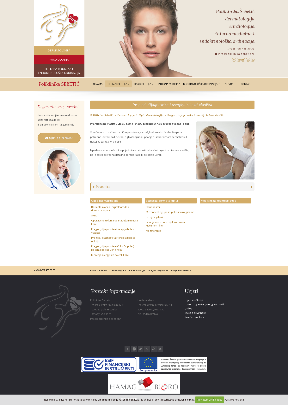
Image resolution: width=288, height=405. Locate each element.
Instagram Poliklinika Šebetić (134, 349)
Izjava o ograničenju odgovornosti (204, 304)
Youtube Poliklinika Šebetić (154, 349)
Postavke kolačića (234, 399)
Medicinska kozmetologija (218, 200)
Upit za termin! (59, 138)
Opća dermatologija (151, 115)
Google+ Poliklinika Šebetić (147, 349)
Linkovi (189, 308)
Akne (94, 215)
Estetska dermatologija (162, 200)
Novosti (230, 84)
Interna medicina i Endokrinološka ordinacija (189, 84)
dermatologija (59, 50)
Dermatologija (118, 84)
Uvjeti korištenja (194, 300)
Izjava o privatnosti (195, 312)
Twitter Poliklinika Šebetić (141, 349)
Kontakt (246, 84)
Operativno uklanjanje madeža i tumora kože (114, 222)
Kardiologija (143, 84)
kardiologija (59, 59)
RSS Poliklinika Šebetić (160, 349)
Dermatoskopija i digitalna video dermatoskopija (110, 208)
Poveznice (101, 187)
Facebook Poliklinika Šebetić (127, 349)
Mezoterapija (154, 230)
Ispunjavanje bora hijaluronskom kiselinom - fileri (165, 223)
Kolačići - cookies (194, 317)
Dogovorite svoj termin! (58, 106)
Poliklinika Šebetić (101, 115)
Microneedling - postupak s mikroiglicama (170, 212)
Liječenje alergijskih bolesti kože (110, 255)
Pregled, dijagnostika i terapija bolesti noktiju (113, 239)
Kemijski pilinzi (154, 217)
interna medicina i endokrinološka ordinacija (59, 71)
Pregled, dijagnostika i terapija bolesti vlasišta (172, 104)
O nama (97, 84)
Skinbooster (153, 207)
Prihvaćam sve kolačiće (209, 399)
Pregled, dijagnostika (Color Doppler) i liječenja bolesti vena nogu (113, 247)
